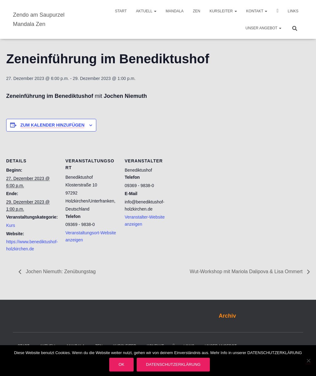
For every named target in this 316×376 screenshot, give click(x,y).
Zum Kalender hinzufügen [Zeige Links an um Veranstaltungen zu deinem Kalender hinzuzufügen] (52, 125)
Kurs (10, 225)
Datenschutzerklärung (173, 364)
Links (293, 11)
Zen (196, 11)
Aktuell (146, 11)
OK (121, 364)
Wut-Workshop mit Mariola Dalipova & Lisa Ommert (247, 271)
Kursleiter (223, 11)
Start (121, 11)
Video (277, 11)
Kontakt (257, 11)
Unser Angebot (263, 28)
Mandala (175, 11)
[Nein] (308, 360)
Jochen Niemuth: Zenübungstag (60, 271)
